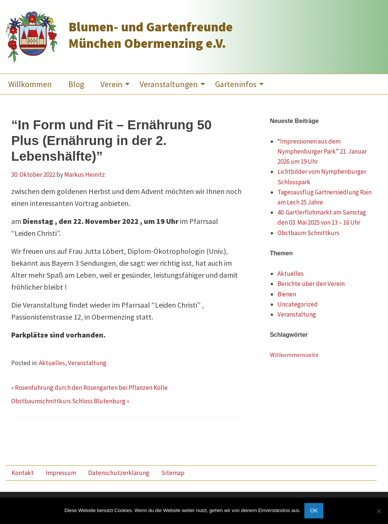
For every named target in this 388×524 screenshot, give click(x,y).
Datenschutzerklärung (118, 473)
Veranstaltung (87, 363)
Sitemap (172, 473)
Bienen (286, 294)
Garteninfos (236, 84)
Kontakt (23, 473)
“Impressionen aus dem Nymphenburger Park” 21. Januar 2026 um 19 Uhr (322, 151)
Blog (76, 84)
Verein (111, 84)
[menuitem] (30, 84)
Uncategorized (297, 304)
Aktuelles (52, 363)
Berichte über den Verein (311, 284)
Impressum (61, 473)
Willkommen (30, 84)
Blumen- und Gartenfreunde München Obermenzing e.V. (150, 35)
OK (314, 511)
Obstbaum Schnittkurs (308, 233)
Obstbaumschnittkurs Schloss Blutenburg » (70, 401)
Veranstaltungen (169, 84)
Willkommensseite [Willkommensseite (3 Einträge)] (294, 354)
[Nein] (378, 511)
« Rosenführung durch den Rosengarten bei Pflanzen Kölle (89, 387)
